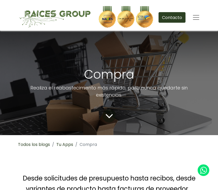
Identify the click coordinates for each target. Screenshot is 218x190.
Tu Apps (64, 144)
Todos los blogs (34, 144)
